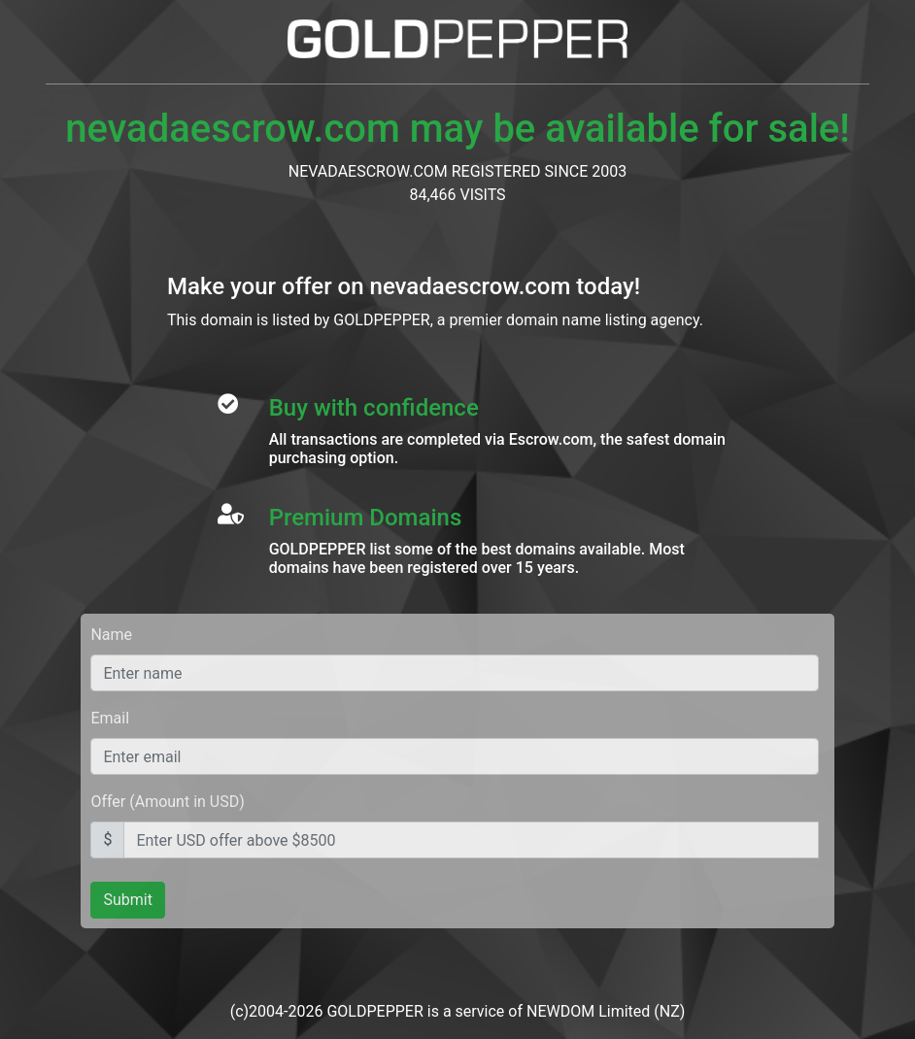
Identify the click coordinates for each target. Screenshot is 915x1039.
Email (109, 718)
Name (111, 634)
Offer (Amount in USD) (167, 801)
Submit (127, 899)
